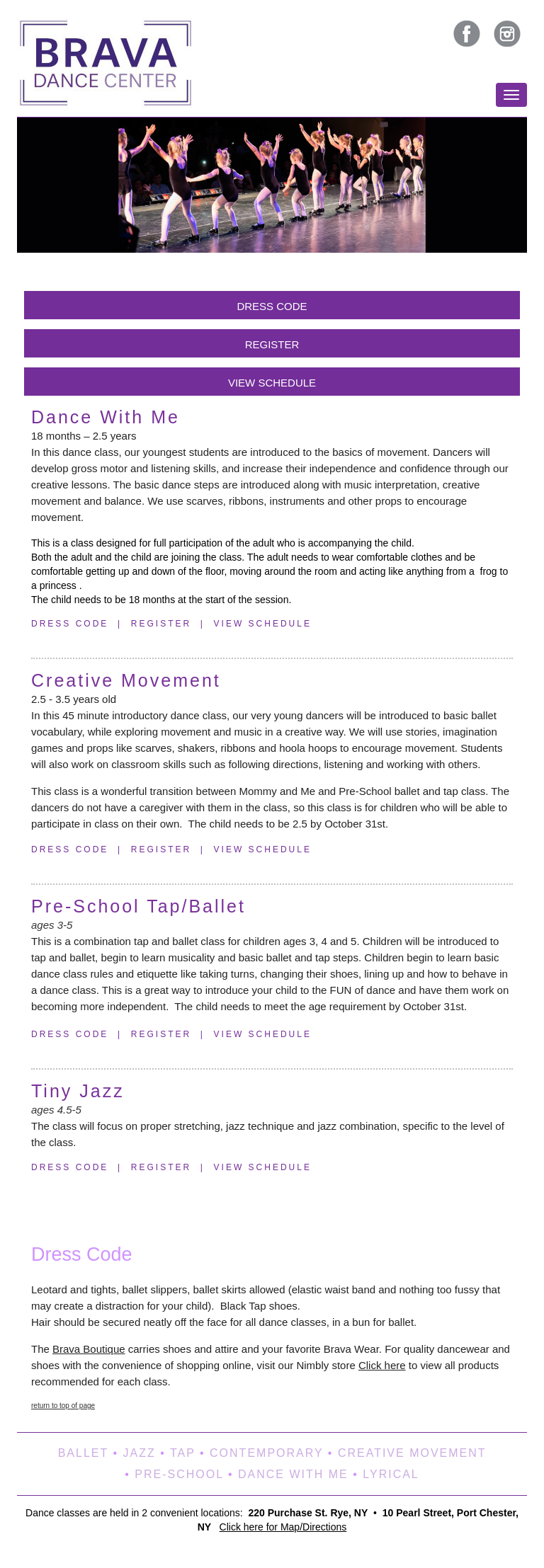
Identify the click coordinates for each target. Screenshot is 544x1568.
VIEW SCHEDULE (272, 383)
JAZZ (139, 1453)
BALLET (83, 1453)
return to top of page (63, 1405)
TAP (183, 1453)
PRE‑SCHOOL (179, 1474)
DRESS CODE (272, 306)
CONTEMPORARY (266, 1453)
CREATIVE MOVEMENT (412, 1453)
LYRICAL (391, 1474)
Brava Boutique (88, 1349)
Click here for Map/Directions (283, 1527)
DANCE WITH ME (293, 1474)
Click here (382, 1365)
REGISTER (272, 344)
